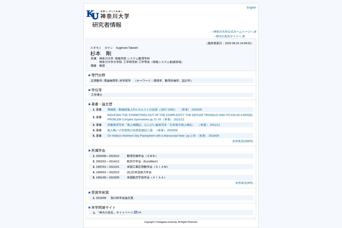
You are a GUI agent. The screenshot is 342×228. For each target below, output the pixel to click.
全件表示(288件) (242, 141)
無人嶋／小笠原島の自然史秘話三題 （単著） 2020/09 (142, 130)
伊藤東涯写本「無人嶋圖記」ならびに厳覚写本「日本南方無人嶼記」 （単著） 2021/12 (163, 124)
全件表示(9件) (244, 182)
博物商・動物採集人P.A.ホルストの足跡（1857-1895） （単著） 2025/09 (154, 109)
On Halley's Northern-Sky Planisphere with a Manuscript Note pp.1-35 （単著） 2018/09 (163, 135)
